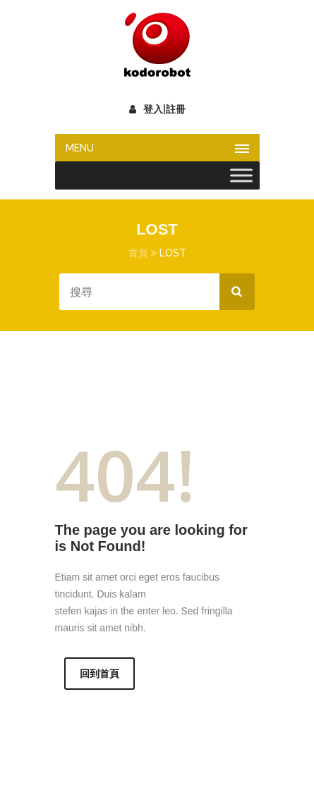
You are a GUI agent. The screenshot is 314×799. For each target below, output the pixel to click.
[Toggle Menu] (241, 175)
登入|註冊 (157, 109)
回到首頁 (99, 673)
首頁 (138, 253)
